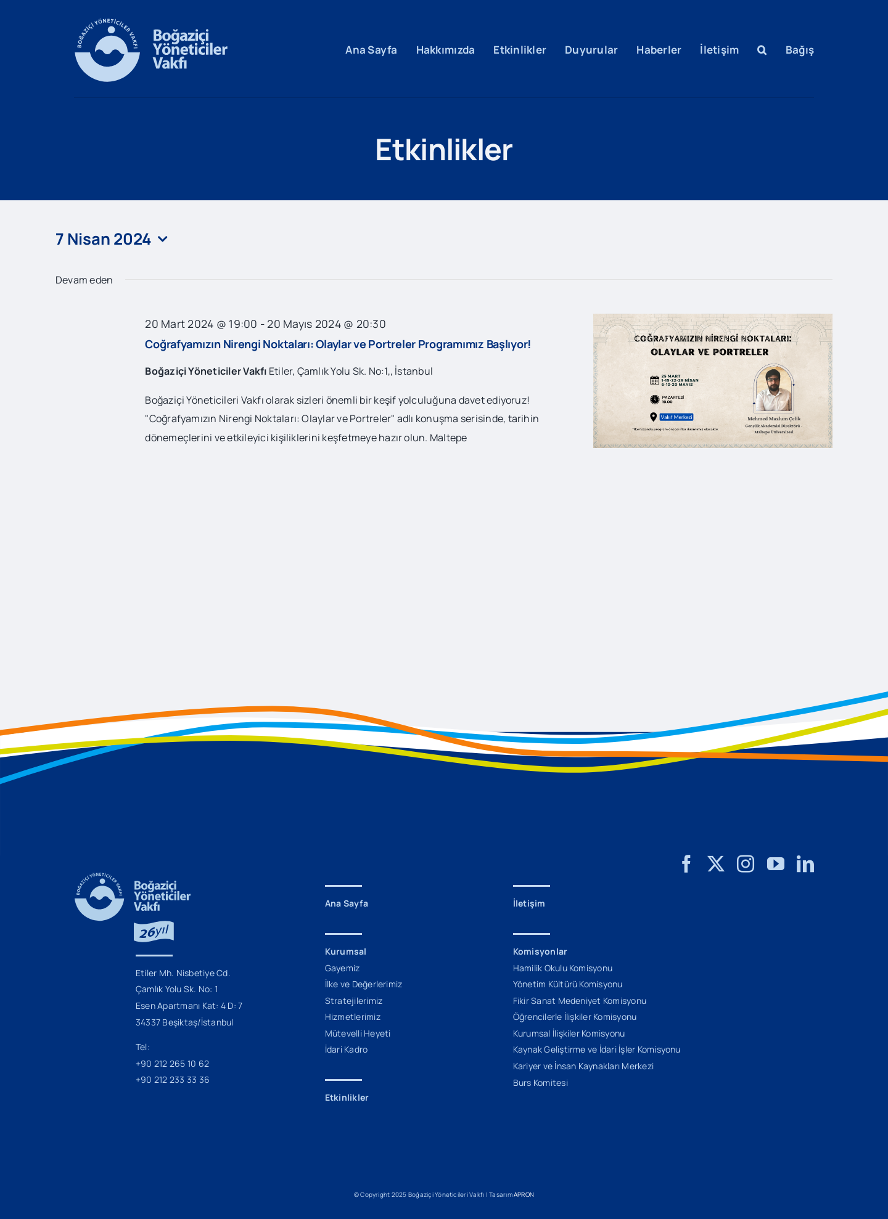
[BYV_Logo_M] (151, 23)
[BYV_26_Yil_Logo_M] (132, 877)
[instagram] (745, 864)
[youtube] (775, 864)
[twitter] (716, 864)
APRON (524, 1194)
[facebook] (686, 864)
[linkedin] (805, 864)
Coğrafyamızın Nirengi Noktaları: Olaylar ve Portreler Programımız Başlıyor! (338, 343)
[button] (762, 50)
